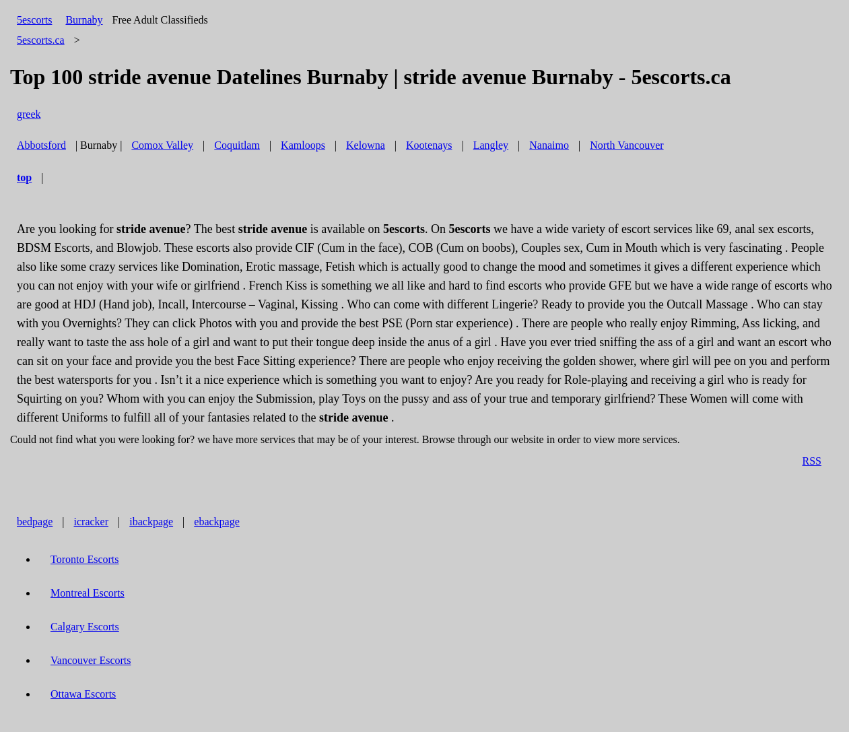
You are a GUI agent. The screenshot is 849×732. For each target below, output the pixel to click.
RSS (812, 461)
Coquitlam (237, 145)
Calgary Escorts (84, 626)
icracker (91, 521)
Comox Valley (162, 145)
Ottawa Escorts (83, 694)
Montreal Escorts (87, 593)
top (24, 177)
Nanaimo (549, 145)
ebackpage (217, 521)
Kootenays (429, 145)
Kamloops (303, 145)
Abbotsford (41, 145)
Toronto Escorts (84, 559)
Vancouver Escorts (90, 660)
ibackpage (151, 521)
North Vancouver (626, 145)
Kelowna (365, 145)
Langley (490, 145)
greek (29, 114)
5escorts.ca (41, 40)
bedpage (35, 521)
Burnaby (83, 20)
